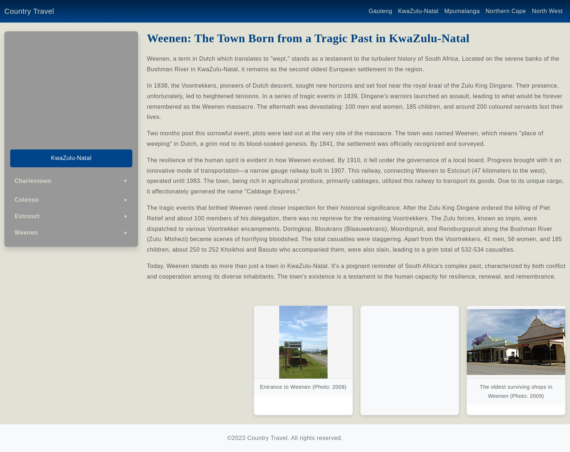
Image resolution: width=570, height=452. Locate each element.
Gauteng (380, 11)
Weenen (71, 233)
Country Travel (29, 11)
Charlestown (71, 181)
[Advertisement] (71, 88)
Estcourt (71, 216)
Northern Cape (506, 11)
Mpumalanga (462, 11)
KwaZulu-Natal (418, 11)
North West (547, 11)
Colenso (71, 200)
